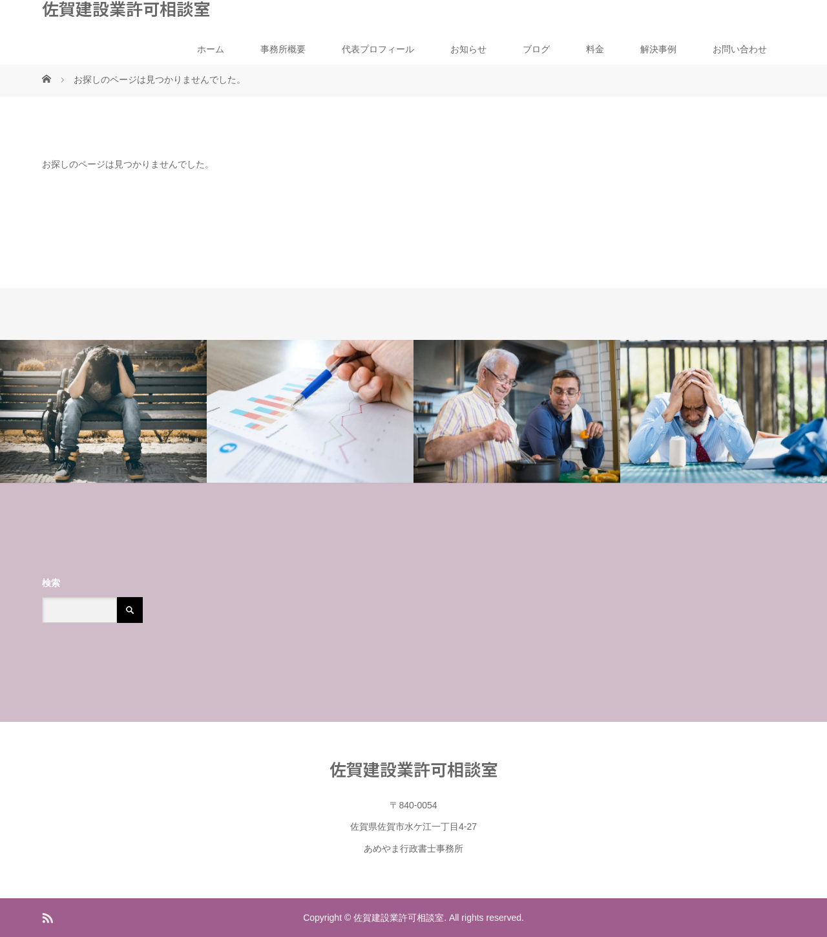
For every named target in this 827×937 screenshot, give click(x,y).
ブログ (536, 49)
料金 (595, 49)
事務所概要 (283, 49)
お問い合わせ (740, 49)
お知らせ (468, 49)
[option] (103, 411)
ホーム (210, 49)
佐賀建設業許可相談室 (126, 8)
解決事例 (658, 49)
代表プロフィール (378, 49)
